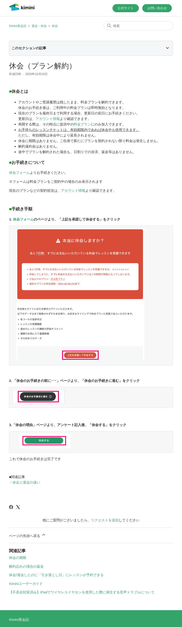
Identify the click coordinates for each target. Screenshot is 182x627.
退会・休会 (39, 26)
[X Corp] (18, 505)
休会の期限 (17, 555)
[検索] (138, 25)
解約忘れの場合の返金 (26, 564)
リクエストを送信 (105, 518)
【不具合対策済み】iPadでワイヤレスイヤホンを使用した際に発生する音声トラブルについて (82, 590)
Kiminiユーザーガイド (26, 581)
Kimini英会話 (17, 26)
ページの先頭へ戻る (27, 533)
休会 (55, 26)
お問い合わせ (157, 8)
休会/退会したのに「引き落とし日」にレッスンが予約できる (56, 573)
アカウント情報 (48, 119)
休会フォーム (19, 172)
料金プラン (82, 124)
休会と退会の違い (26, 480)
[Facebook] (11, 505)
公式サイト (126, 8)
